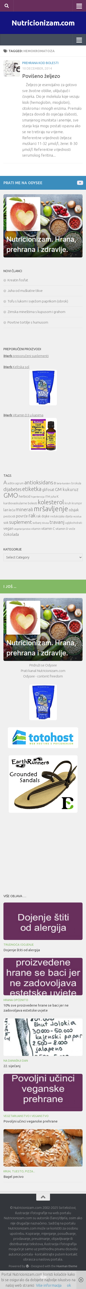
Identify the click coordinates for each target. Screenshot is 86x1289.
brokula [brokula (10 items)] (76, 483)
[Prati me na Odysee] (80, 183)
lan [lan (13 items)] (5, 510)
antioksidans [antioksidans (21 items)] (38, 482)
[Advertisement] (43, 852)
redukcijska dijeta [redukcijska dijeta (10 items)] (61, 516)
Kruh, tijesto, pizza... (19, 1171)
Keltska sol (16, 367)
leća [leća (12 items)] (12, 510)
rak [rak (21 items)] (32, 515)
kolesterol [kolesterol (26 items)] (51, 502)
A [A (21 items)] (5, 482)
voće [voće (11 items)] (72, 528)
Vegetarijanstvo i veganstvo (26, 1115)
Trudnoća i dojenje (18, 944)
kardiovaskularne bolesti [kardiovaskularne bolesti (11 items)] (20, 503)
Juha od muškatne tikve (25, 291)
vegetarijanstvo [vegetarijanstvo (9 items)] (22, 528)
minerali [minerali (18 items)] (24, 509)
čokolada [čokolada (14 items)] (11, 534)
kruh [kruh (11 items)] (68, 503)
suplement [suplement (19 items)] (20, 522)
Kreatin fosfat (18, 280)
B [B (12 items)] (55, 483)
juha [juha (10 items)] (53, 496)
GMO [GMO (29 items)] (10, 495)
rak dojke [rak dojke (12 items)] (43, 516)
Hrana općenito (15, 999)
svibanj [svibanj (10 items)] (37, 522)
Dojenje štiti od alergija (21, 950)
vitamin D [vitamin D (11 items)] (61, 528)
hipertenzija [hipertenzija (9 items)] (37, 496)
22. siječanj (11, 1066)
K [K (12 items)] (57, 496)
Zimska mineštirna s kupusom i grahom (36, 312)
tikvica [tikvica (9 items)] (45, 523)
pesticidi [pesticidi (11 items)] (9, 516)
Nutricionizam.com (43, 23)
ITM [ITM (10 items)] (47, 496)
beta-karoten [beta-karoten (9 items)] (64, 483)
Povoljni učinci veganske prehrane (30, 1121)
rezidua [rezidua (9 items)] (77, 516)
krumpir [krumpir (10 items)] (77, 503)
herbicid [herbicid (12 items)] (24, 496)
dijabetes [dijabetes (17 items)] (12, 489)
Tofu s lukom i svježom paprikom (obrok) (38, 301)
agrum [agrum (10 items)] (19, 483)
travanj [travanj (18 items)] (57, 522)
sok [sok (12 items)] (5, 523)
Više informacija (48, 1285)
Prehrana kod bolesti (40, 63)
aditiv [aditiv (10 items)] (11, 483)
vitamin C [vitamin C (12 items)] (48, 528)
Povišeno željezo (41, 76)
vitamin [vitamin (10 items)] (36, 528)
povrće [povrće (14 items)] (22, 516)
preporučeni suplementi (26, 356)
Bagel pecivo (13, 1177)
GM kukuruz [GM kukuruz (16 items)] (66, 489)
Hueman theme (66, 1266)
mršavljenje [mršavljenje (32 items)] (51, 509)
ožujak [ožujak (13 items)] (74, 510)
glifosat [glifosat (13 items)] (48, 490)
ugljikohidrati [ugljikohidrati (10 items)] (73, 522)
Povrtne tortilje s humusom (28, 322)
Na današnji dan (15, 1060)
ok (69, 1285)
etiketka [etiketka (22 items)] (32, 489)
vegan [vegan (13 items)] (8, 528)
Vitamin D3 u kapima (23, 415)
